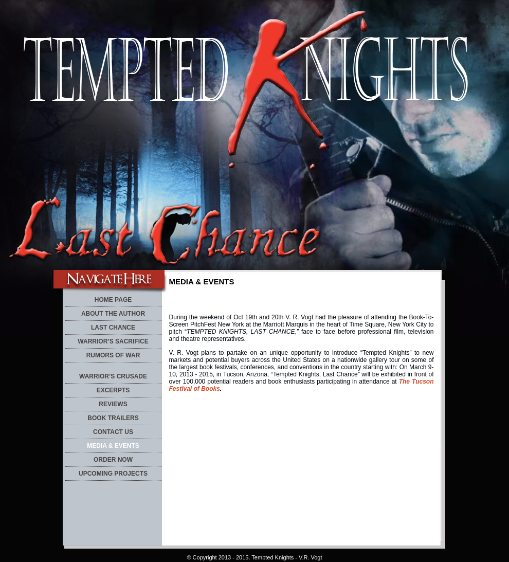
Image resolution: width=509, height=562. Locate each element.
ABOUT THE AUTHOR (113, 313)
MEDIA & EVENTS (113, 445)
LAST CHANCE (113, 327)
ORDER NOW (113, 459)
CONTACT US (113, 432)
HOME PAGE (113, 299)
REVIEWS (113, 404)
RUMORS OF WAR (113, 355)
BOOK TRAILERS (112, 418)
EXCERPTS (113, 390)
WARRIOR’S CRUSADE (113, 376)
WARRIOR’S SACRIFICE (113, 341)
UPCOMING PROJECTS (113, 473)
